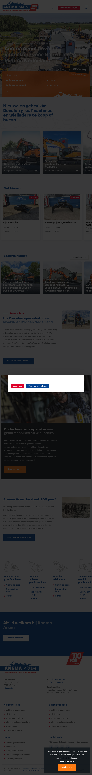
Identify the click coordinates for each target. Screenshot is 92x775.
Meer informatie (67, 761)
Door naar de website (38, 386)
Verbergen (67, 767)
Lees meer (17, 386)
